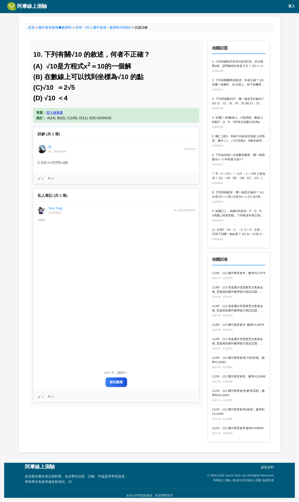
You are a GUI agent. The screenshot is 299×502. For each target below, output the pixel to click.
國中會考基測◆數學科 (55, 27)
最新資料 (267, 467)
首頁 (31, 27)
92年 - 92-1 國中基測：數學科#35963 (103, 27)
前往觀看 (116, 382)
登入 (291, 6)
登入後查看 (54, 112)
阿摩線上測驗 (27, 6)
